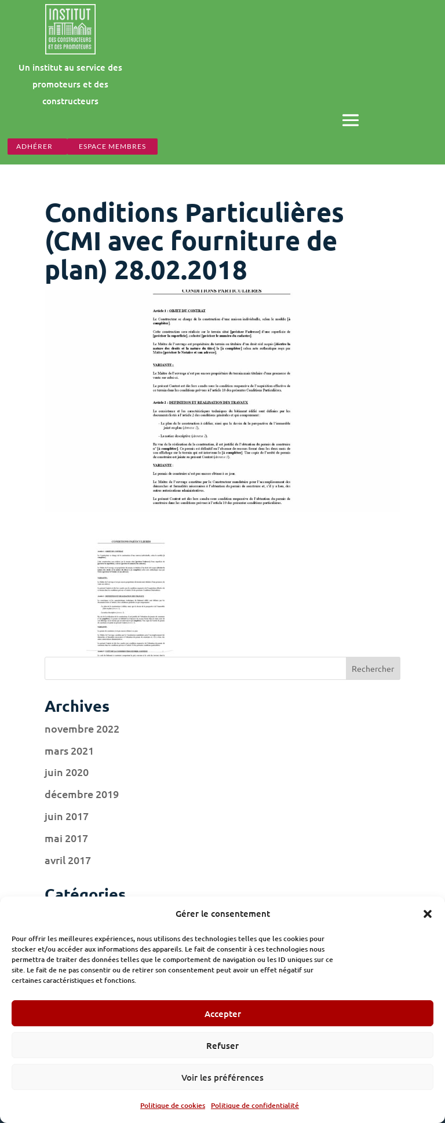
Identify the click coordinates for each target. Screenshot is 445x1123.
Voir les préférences (222, 1077)
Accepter (223, 1013)
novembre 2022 (82, 728)
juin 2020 (67, 771)
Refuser (222, 1045)
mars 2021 (69, 750)
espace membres (112, 146)
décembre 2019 (82, 793)
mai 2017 (66, 837)
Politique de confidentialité (255, 1105)
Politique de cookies (172, 1105)
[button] (427, 914)
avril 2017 (68, 859)
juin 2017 (67, 815)
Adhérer (34, 146)
